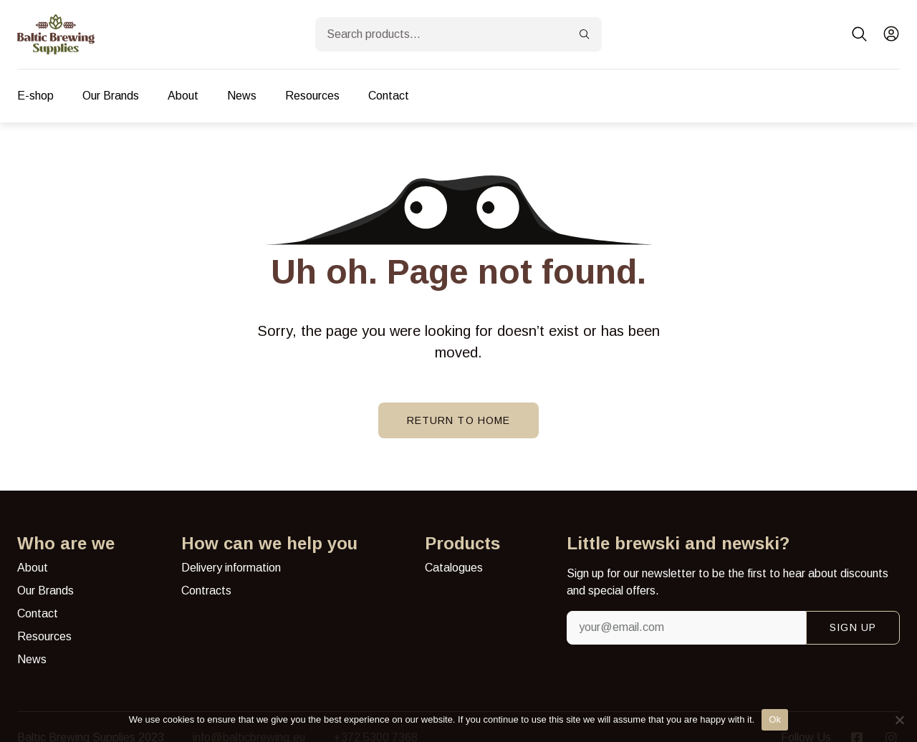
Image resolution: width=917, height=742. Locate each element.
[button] (859, 34)
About (183, 96)
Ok (775, 719)
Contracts (206, 590)
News (241, 96)
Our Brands (110, 96)
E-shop (35, 96)
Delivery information (231, 568)
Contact (388, 96)
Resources (312, 96)
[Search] (584, 34)
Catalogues (454, 568)
